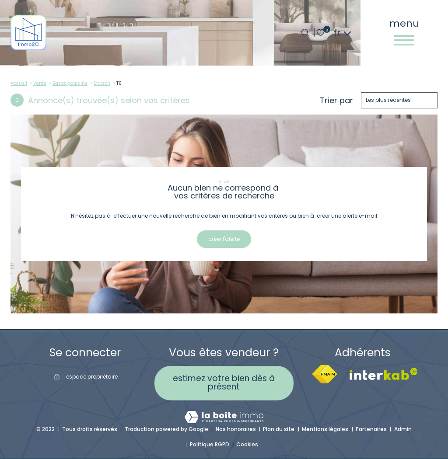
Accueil (18, 83)
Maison (102, 83)
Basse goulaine (70, 83)
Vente (39, 83)
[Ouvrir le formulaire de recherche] (305, 32)
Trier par (336, 100)
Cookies (247, 444)
